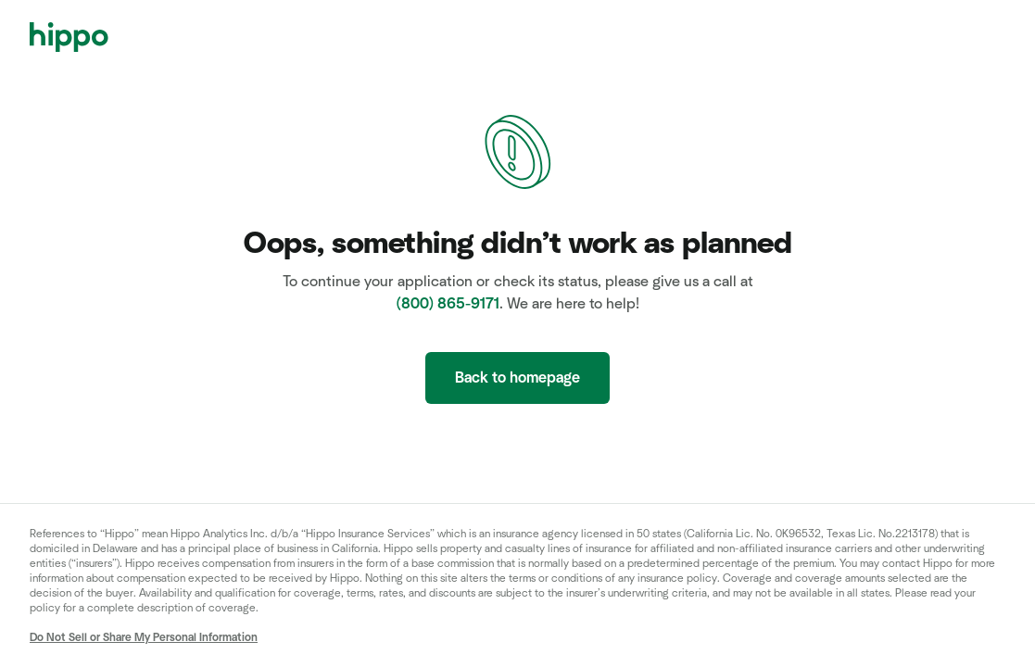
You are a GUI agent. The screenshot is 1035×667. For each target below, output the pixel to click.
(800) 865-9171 (448, 303)
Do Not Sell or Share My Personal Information (144, 637)
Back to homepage (517, 378)
